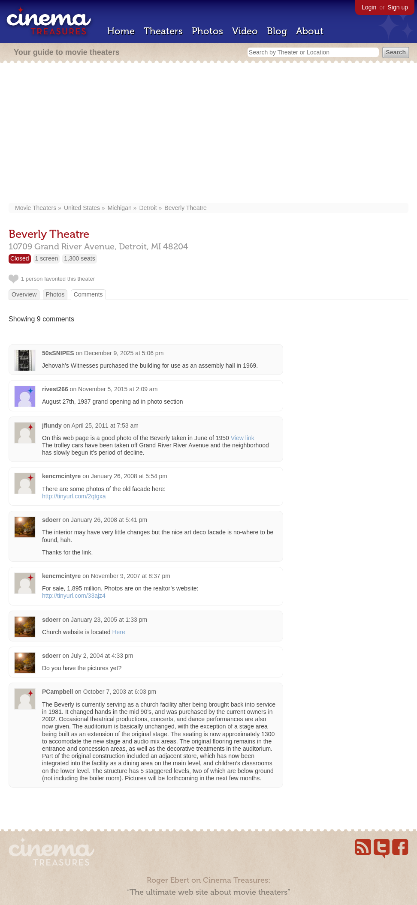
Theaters (163, 31)
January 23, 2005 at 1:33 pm (109, 619)
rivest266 (55, 389)
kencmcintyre (61, 476)
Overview (24, 294)
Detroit (148, 207)
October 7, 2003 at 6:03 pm (119, 691)
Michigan (120, 207)
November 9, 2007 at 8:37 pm (130, 575)
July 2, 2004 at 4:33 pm (102, 655)
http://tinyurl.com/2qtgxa (74, 496)
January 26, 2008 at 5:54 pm (129, 476)
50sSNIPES (58, 353)
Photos (207, 31)
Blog (277, 31)
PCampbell (57, 691)
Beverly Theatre (185, 207)
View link (242, 438)
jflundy (52, 425)
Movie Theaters (35, 207)
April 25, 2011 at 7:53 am (104, 425)
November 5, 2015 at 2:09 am (117, 389)
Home (121, 31)
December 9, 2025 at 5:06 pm (123, 353)
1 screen (46, 258)
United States (82, 207)
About (309, 31)
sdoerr (51, 519)
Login (369, 7)
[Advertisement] (208, 134)
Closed (19, 258)
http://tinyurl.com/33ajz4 (74, 595)
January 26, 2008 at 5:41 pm (109, 519)
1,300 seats (79, 258)
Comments (88, 294)
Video (245, 31)
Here (118, 632)
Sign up (398, 7)
